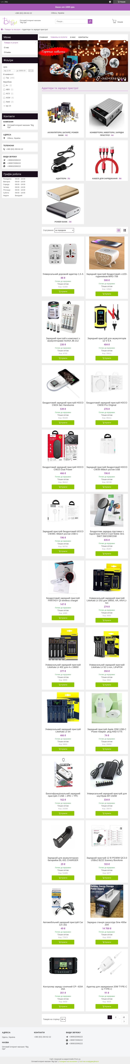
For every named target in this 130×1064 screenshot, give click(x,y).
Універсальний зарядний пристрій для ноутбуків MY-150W (107, 794)
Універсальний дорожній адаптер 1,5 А (63, 274)
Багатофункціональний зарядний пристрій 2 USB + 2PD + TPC (63, 794)
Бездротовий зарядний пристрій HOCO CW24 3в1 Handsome (63, 404)
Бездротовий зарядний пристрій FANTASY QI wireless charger (63, 599)
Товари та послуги (12, 29)
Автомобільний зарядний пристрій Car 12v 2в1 (63, 923)
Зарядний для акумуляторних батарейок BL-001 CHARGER (62, 859)
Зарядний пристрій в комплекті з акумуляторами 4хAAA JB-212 (63, 339)
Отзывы (7, 52)
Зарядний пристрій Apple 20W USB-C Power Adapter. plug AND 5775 (106, 730)
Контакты (83, 37)
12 (124, 1017)
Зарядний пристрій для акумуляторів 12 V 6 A (107, 339)
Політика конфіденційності (89, 1061)
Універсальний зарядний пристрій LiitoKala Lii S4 (63, 730)
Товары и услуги (59, 37)
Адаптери (61, 178)
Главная (43, 37)
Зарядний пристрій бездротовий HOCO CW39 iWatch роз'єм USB (106, 468)
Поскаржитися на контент (68, 1061)
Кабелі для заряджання (104, 178)
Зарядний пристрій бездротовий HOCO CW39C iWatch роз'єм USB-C (63, 532)
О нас (73, 37)
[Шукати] (90, 21)
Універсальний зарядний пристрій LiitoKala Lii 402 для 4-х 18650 (63, 666)
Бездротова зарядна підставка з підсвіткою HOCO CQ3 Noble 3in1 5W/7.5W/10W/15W (106, 533)
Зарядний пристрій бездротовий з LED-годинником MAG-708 (106, 275)
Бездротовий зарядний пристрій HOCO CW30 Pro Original (106, 404)
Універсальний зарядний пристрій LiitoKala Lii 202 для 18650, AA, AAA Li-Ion (107, 600)
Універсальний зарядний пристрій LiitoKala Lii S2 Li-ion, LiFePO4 (107, 666)
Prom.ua (77, 1059)
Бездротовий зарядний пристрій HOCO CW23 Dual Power (63, 468)
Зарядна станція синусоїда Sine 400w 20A (106, 923)
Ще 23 (8, 106)
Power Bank (61, 222)
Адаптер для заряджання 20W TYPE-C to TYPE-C (106, 988)
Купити (64, 291)
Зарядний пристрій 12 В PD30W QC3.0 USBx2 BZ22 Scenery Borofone (107, 859)
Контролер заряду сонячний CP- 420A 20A (63, 988)
